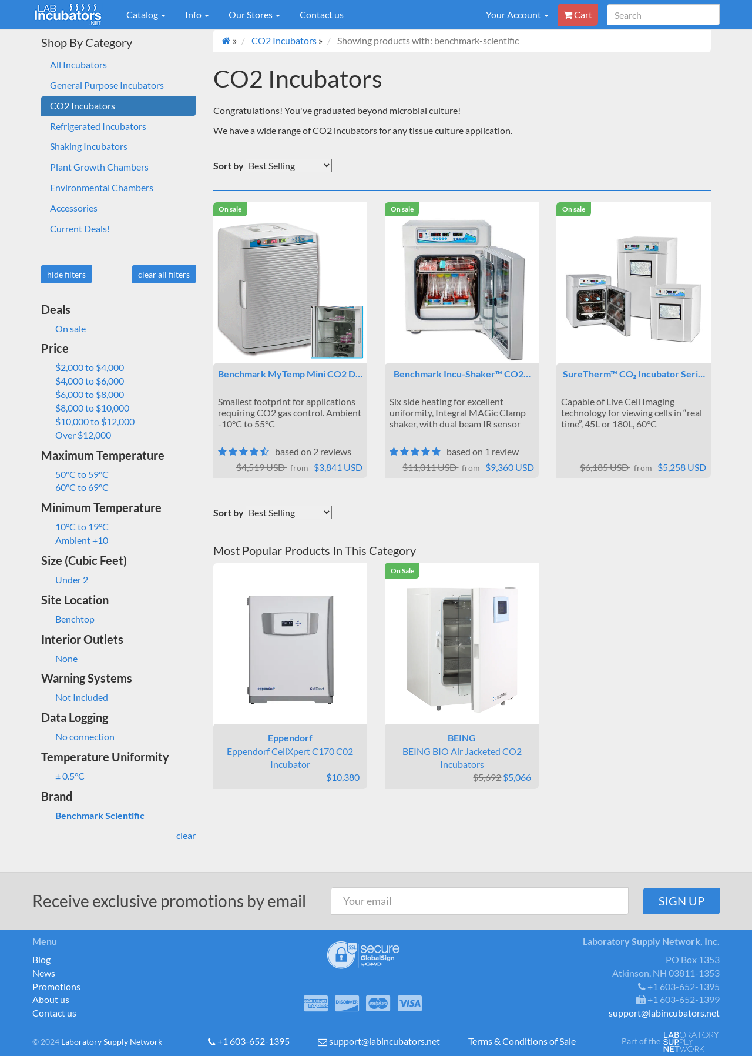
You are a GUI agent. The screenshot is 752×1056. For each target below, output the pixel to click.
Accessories (74, 207)
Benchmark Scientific (93, 815)
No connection (78, 736)
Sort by (228, 165)
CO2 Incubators (82, 105)
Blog (41, 959)
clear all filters (164, 274)
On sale (63, 328)
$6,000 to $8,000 (82, 394)
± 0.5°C (63, 775)
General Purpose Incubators (107, 85)
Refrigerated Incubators (98, 126)
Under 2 (64, 579)
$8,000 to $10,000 (85, 407)
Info (197, 14)
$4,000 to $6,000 (82, 380)
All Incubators (78, 64)
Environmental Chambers (101, 187)
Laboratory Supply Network (111, 1042)
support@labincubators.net (384, 1041)
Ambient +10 (74, 540)
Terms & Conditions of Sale (522, 1041)
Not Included (74, 697)
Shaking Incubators (88, 146)
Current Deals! (80, 228)
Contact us (322, 14)
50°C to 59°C (75, 474)
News (43, 972)
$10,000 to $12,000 (88, 421)
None (59, 658)
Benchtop (68, 618)
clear (186, 835)
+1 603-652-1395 (253, 1041)
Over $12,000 (76, 434)
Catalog (146, 14)
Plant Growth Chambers (99, 166)
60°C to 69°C (75, 487)
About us (50, 999)
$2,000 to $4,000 (82, 367)
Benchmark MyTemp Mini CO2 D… (290, 373)
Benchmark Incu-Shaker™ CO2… (462, 373)
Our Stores (254, 14)
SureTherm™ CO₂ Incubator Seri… (634, 373)
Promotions (56, 986)
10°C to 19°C (75, 526)
